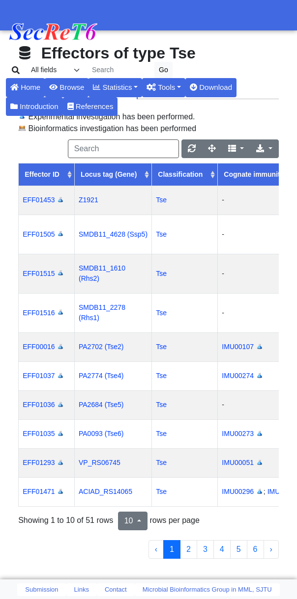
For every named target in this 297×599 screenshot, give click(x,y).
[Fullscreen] (212, 148)
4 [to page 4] (222, 549)
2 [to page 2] (188, 549)
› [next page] (271, 549)
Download (211, 87)
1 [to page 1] (172, 549)
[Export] (264, 148)
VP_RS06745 (99, 462)
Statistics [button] (112, 87)
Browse (66, 87)
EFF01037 (39, 376)
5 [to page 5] (239, 549)
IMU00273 (238, 433)
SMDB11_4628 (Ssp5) (113, 234)
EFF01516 (39, 313)
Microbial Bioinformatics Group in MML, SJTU (207, 589)
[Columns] (236, 148)
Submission (41, 589)
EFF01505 (39, 234)
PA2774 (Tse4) (101, 376)
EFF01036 (39, 404)
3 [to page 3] (205, 549)
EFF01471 (39, 491)
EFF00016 (39, 347)
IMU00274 (238, 376)
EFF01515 (39, 273)
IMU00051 (238, 462)
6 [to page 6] (255, 549)
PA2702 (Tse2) (101, 347)
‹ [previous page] (156, 549)
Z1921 (88, 200)
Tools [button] (161, 87)
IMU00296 (238, 491)
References (90, 106)
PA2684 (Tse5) (101, 404)
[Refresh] (191, 148)
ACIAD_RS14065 (105, 491)
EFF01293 (39, 462)
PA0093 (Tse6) (101, 433)
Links (81, 589)
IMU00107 (238, 347)
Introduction (34, 106)
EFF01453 (39, 200)
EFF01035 (39, 433)
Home (25, 87)
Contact (116, 589)
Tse (161, 200)
